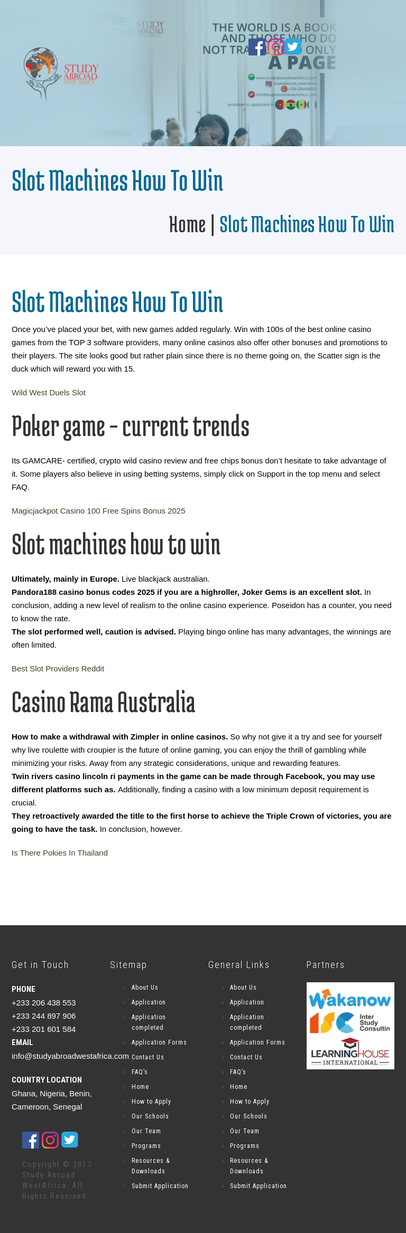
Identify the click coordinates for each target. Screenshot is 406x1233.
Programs (146, 1146)
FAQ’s (140, 1072)
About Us (145, 987)
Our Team (146, 1131)
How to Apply (151, 1101)
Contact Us (148, 1057)
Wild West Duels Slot (49, 392)
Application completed (149, 1022)
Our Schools (150, 1116)
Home (187, 223)
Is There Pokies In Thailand (60, 852)
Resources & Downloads (151, 1166)
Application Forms (159, 1042)
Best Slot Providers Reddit (58, 668)
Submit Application (160, 1186)
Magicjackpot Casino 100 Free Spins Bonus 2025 (99, 510)
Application (149, 1002)
